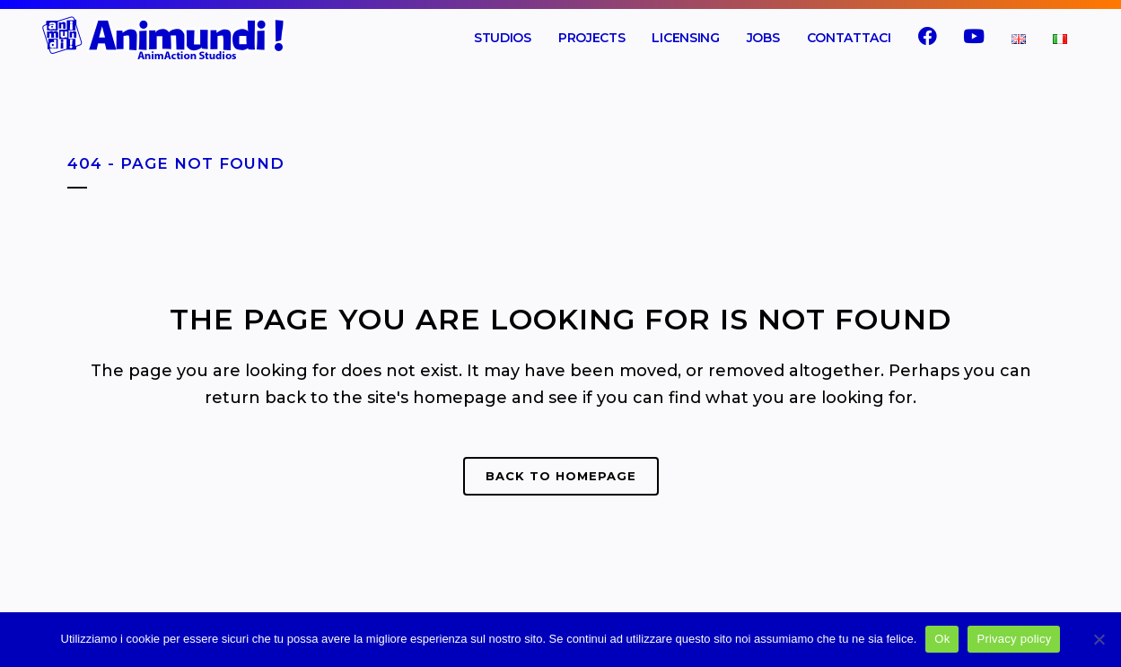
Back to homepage (561, 476)
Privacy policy (1013, 638)
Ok (942, 638)
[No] (1099, 639)
